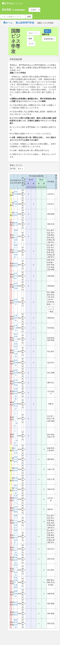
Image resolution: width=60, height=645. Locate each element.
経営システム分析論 (15, 351)
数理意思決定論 (15, 623)
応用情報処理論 (15, 558)
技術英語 (15, 265)
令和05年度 (49, 39)
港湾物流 (15, 613)
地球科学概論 (15, 509)
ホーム (7, 22)
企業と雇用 (15, 328)
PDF (47, 31)
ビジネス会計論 (15, 548)
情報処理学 (15, 372)
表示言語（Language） (14, 9)
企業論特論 (15, 318)
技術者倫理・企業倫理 (15, 582)
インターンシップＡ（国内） (15, 436)
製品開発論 (15, 362)
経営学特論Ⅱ (15, 276)
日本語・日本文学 (15, 449)
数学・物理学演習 (15, 403)
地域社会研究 (15, 459)
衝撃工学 (15, 224)
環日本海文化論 (15, 489)
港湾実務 (15, 603)
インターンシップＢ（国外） (15, 418)
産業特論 (15, 479)
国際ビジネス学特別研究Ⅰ (15, 236)
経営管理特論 (15, 285)
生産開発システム (15, 499)
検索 (29, 17)
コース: (13, 169)
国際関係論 (15, 593)
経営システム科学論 (15, 570)
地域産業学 (15, 302)
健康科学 (15, 469)
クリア (31, 44)
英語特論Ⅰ (15, 194)
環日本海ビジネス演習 (15, 339)
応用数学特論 (15, 382)
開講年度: (46, 34)
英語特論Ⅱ (15, 204)
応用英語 (15, 214)
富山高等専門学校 (25, 22)
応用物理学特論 (15, 392)
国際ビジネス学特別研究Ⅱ (15, 522)
